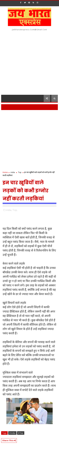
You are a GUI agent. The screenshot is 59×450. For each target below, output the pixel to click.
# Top (20, 433)
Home (5, 172)
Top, (14, 210)
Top (19, 172)
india (13, 172)
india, (9, 210)
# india (12, 433)
